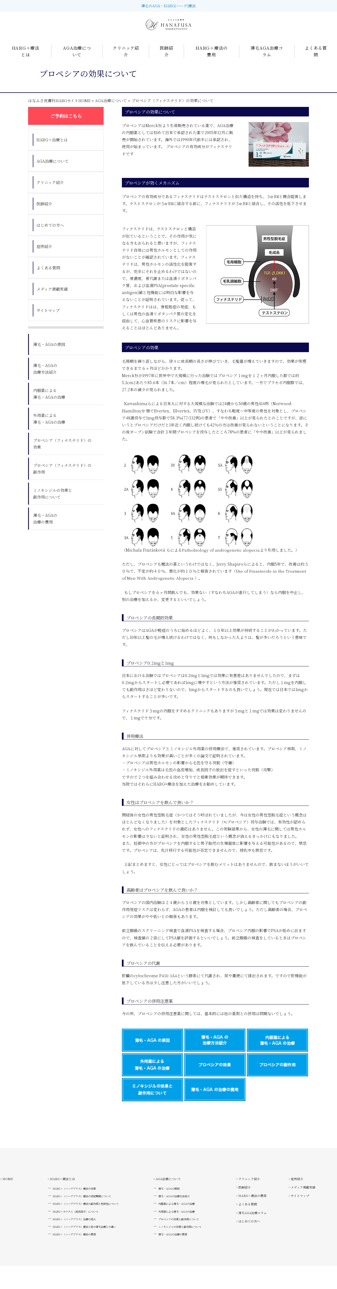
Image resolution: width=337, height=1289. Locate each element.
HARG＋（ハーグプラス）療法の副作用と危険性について (87, 1218)
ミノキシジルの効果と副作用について (52, 501)
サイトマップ (48, 317)
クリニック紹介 (50, 189)
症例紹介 (44, 253)
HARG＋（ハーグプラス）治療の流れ (71, 1237)
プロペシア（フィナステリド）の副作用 (62, 476)
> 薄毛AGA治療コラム (257, 1231)
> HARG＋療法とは (54, 1188)
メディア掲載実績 (52, 296)
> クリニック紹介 (252, 1188)
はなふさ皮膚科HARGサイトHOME (59, 108)
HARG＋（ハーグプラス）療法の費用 (71, 1256)
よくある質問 (48, 275)
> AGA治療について (171, 1188)
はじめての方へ (50, 232)
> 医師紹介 (246, 1198)
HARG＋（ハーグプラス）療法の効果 (71, 1199)
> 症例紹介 (299, 1198)
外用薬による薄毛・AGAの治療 (49, 426)
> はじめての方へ (305, 1188)
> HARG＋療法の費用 (257, 1209)
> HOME (9, 1188)
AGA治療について (111, 108)
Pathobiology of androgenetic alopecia (221, 557)
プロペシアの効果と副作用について (186, 1237)
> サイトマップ (303, 1220)
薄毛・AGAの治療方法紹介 (45, 376)
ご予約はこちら (66, 123)
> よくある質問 (250, 1220)
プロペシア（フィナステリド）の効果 (62, 451)
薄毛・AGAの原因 (49, 351)
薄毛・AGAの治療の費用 (45, 526)
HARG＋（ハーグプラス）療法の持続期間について (82, 1208)
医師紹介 (44, 211)
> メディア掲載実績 (307, 1209)
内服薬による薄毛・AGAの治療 (49, 401)
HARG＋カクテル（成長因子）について (72, 1227)
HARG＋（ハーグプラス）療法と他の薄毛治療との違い (85, 1246)
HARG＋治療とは (52, 147)
